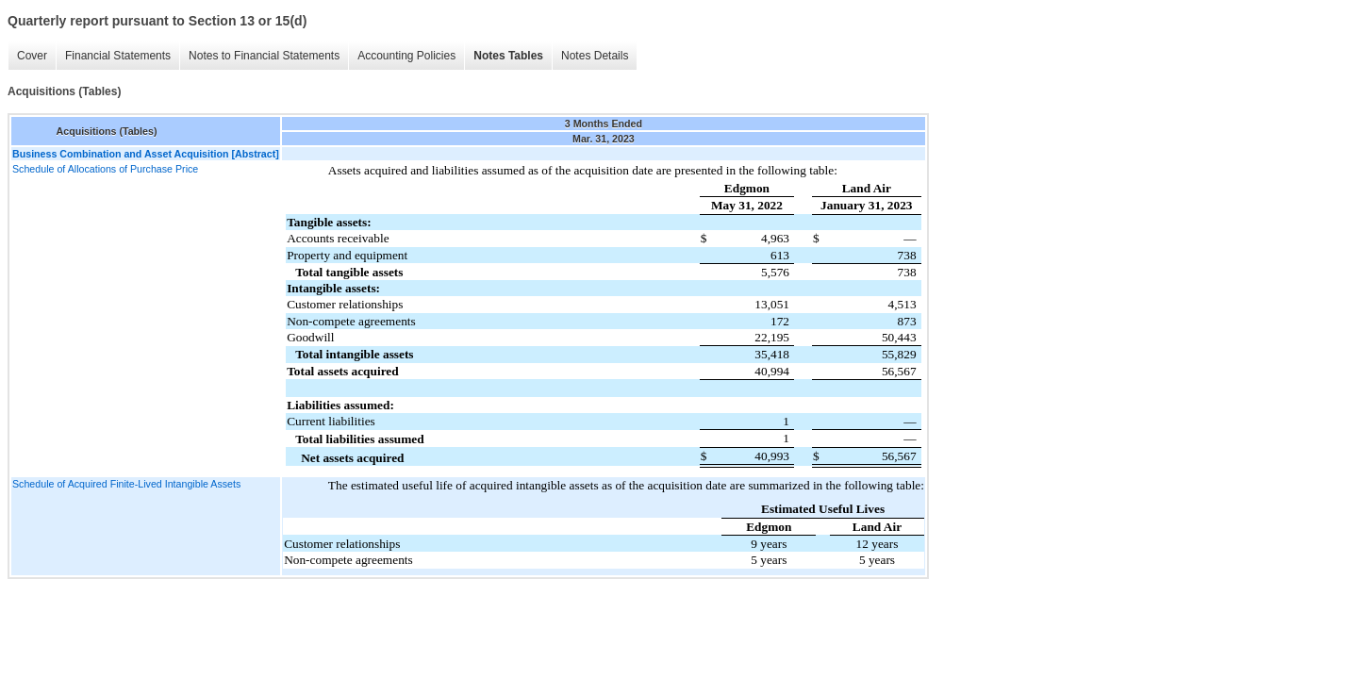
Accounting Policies (406, 55)
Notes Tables (508, 55)
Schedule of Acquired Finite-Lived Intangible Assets (126, 483)
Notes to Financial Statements (264, 55)
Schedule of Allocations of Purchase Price (105, 168)
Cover (32, 55)
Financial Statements (118, 55)
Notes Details (594, 55)
